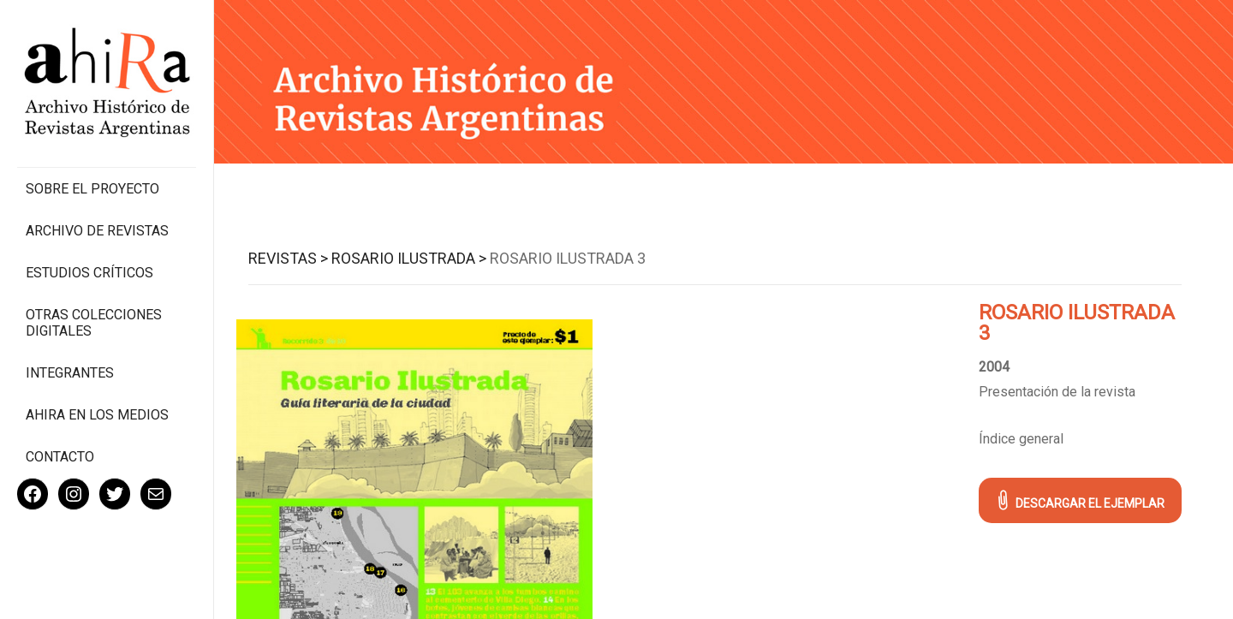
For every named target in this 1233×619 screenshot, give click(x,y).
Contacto (60, 457)
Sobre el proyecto (92, 189)
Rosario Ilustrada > (408, 258)
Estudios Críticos (89, 273)
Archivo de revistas (97, 231)
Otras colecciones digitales (94, 323)
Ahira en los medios (97, 415)
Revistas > (288, 258)
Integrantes (70, 373)
